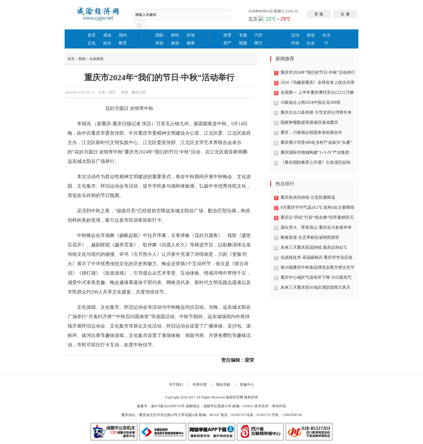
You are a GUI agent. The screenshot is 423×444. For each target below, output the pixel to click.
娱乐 (107, 43)
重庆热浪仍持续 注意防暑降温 (308, 197)
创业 (311, 35)
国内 (123, 35)
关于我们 (176, 385)
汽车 (258, 35)
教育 (123, 43)
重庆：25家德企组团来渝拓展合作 (311, 132)
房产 (227, 43)
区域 (191, 35)
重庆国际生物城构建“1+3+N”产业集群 (315, 152)
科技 (159, 43)
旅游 (175, 43)
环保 (295, 43)
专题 (243, 35)
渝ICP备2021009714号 (168, 406)
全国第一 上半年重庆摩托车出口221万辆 (317, 92)
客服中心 (247, 385)
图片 (258, 43)
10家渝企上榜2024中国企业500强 (310, 102)
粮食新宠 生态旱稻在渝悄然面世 (310, 237)
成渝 (107, 35)
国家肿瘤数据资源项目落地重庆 (309, 122)
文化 (92, 43)
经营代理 (200, 385)
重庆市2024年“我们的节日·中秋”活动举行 (318, 72)
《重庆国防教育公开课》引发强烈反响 (315, 162)
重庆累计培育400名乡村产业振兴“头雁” (316, 142)
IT (326, 43)
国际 (159, 35)
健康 (191, 43)
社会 (311, 43)
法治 (295, 35)
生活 (326, 35)
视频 (243, 43)
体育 (227, 35)
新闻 (81, 59)
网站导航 (223, 385)
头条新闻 (96, 59)
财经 (175, 35)
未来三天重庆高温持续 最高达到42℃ (314, 247)
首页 (92, 35)
